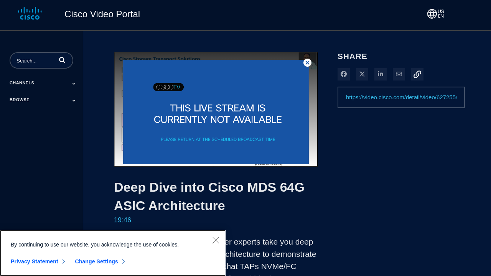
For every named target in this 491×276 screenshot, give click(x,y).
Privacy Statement (34, 261)
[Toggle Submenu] (74, 84)
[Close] (215, 240)
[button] (62, 60)
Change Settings (96, 261)
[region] (113, 253)
